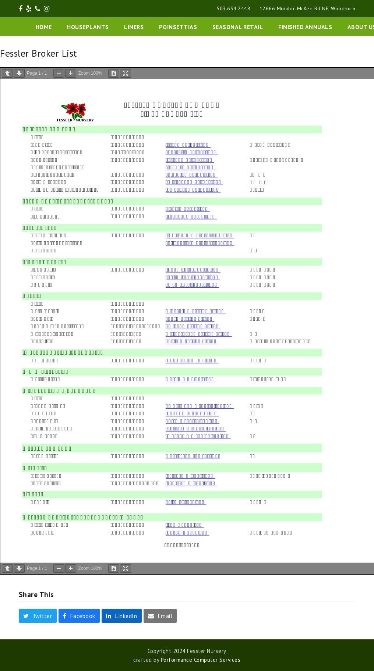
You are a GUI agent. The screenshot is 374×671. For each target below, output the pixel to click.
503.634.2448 (233, 8)
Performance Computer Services (201, 659)
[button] (38, 616)
